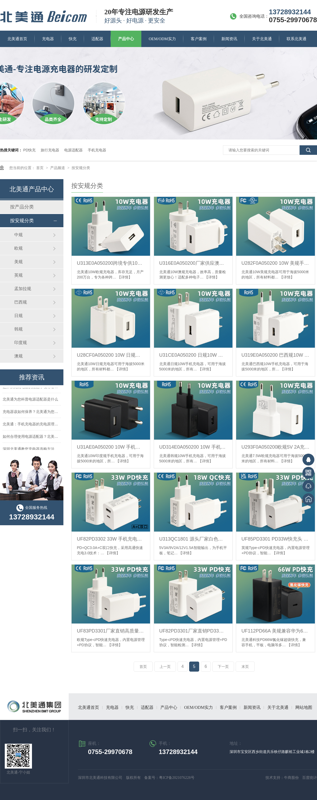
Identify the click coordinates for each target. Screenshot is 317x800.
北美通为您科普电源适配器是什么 (30, 400)
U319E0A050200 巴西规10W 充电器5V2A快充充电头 (275, 355)
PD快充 (29, 150)
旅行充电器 (50, 150)
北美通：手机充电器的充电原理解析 (32, 425)
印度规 (20, 342)
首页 (40, 168)
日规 (18, 315)
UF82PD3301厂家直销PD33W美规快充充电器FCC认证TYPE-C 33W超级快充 (193, 631)
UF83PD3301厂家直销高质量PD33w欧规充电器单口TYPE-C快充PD (111, 631)
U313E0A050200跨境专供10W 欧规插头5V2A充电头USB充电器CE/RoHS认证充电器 (111, 263)
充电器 (48, 39)
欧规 (18, 248)
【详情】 (124, 277)
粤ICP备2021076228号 (176, 778)
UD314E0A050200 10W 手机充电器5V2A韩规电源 (193, 447)
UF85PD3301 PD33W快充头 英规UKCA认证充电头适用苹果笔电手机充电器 (275, 539)
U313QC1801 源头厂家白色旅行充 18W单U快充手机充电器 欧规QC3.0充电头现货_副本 (193, 539)
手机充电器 (97, 150)
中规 (18, 234)
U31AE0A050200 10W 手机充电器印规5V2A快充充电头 (111, 447)
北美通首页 (17, 39)
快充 (73, 39)
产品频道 (58, 168)
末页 (245, 666)
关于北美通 (262, 39)
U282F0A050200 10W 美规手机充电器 (275, 263)
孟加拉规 (22, 288)
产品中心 (126, 39)
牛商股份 (292, 778)
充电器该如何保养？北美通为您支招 (32, 412)
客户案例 (199, 39)
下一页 (223, 666)
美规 (18, 261)
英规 (18, 275)
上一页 (165, 666)
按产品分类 (22, 207)
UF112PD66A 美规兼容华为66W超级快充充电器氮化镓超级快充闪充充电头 (275, 631)
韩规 (18, 329)
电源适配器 (73, 150)
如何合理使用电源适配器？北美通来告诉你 (38, 437)
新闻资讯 (229, 39)
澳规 (18, 356)
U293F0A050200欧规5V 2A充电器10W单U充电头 (275, 447)
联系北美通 (296, 39)
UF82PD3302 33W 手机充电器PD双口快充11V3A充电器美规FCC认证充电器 (111, 539)
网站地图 (303, 707)
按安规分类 (81, 168)
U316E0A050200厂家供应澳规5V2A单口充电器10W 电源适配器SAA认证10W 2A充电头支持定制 (193, 263)
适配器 (97, 39)
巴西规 (20, 302)
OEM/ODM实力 (162, 39)
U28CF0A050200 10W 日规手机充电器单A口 (111, 355)
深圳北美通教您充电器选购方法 (28, 450)
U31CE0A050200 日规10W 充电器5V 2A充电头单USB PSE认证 (193, 355)
